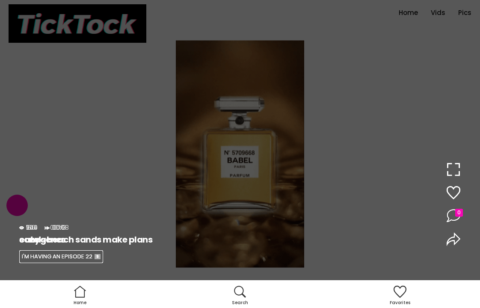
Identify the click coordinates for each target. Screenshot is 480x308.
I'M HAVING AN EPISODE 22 (61, 256)
